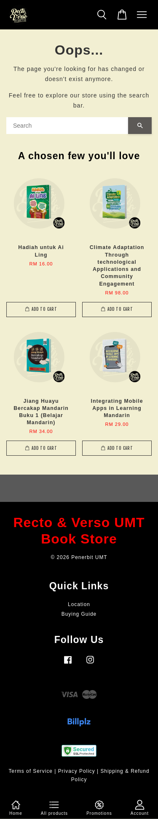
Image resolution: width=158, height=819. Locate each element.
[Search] (67, 125)
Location (79, 604)
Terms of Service (30, 771)
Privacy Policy (76, 771)
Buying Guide (79, 614)
